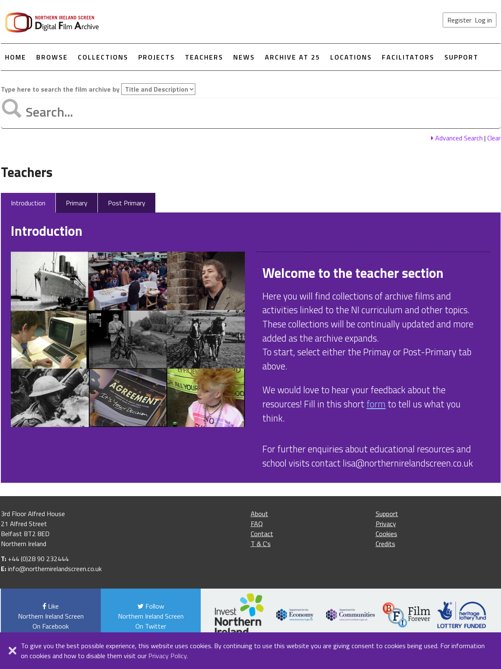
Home (15, 57)
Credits (385, 544)
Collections (103, 57)
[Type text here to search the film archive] (251, 113)
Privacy (386, 524)
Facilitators (408, 57)
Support (461, 57)
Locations (351, 57)
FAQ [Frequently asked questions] (257, 524)
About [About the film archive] (259, 514)
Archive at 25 (292, 57)
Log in (483, 20)
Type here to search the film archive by (98, 89)
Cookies (386, 534)
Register (459, 20)
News (244, 57)
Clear (494, 138)
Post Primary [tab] (126, 203)
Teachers (204, 57)
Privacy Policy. (168, 656)
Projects (156, 57)
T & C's (261, 544)
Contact (262, 534)
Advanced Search (457, 138)
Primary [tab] (76, 203)
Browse (52, 57)
